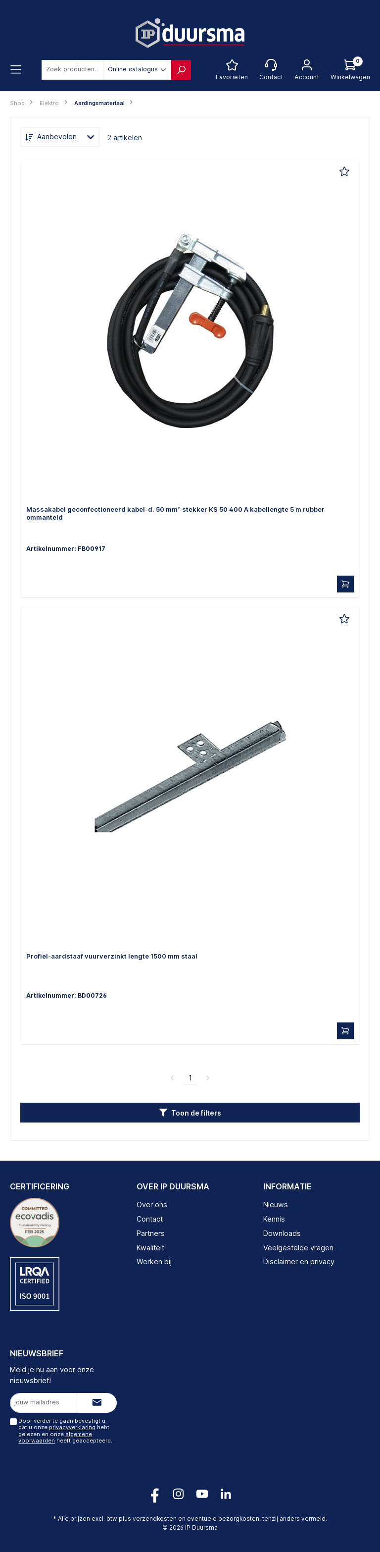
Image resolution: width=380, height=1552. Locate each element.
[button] (190, 1113)
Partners (151, 1233)
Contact (150, 1219)
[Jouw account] (306, 70)
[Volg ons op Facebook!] (154, 1494)
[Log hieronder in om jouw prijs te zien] (350, 70)
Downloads (282, 1233)
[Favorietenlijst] (232, 70)
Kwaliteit (150, 1247)
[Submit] (97, 1403)
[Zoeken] (181, 70)
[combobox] (72, 70)
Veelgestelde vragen (298, 1247)
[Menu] (16, 69)
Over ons (152, 1204)
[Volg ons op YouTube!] (202, 1494)
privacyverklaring (72, 1427)
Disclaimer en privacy (298, 1261)
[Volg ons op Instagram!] (178, 1494)
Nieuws (275, 1204)
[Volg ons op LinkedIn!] (226, 1494)
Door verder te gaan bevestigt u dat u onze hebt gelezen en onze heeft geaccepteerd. (65, 1430)
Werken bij (154, 1261)
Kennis (274, 1219)
